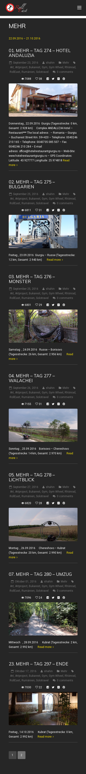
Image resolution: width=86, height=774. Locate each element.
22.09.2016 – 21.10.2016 (24, 38)
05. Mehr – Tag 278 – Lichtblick (32, 477)
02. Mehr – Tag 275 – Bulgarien (32, 184)
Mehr (66, 62)
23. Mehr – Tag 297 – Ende (38, 664)
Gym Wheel (56, 67)
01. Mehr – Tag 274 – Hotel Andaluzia (40, 53)
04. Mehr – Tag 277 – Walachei (32, 378)
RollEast (15, 72)
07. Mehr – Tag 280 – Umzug (40, 574)
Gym (44, 67)
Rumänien (28, 72)
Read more (54, 259)
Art (12, 67)
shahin (50, 62)
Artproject (21, 67)
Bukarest (34, 67)
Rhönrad (70, 67)
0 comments (65, 72)
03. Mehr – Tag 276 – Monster (32, 279)
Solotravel (42, 72)
